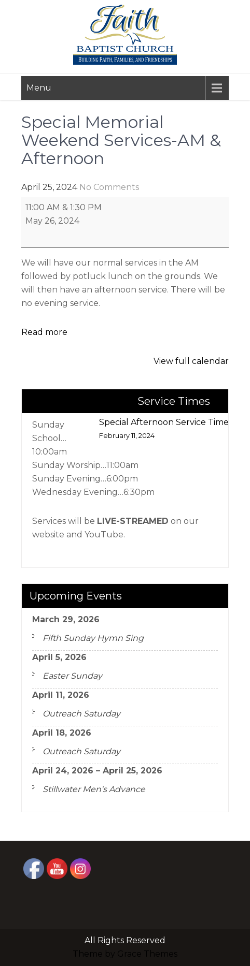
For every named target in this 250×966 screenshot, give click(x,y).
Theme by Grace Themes (125, 954)
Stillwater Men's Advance (94, 789)
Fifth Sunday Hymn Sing (93, 638)
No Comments (109, 187)
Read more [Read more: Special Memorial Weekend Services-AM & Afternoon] (44, 332)
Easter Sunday (72, 676)
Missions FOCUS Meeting (79, 403)
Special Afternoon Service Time (164, 430)
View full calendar (191, 361)
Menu (38, 88)
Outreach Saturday (81, 714)
